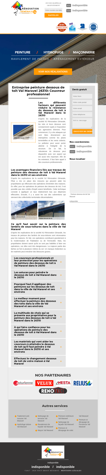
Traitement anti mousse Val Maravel (23, 418)
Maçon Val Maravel (45, 430)
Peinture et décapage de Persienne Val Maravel (84, 423)
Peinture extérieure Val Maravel (66, 417)
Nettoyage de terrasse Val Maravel (43, 418)
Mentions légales (71, 471)
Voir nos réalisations (53, 71)
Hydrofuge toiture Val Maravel (24, 425)
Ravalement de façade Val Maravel (45, 425)
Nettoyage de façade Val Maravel (66, 423)
